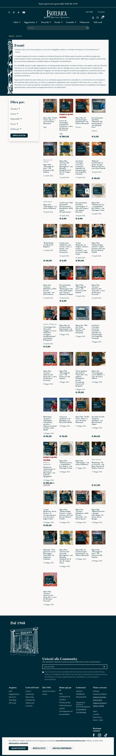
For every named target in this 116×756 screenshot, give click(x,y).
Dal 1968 (89, 12)
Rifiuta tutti (39, 748)
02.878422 (80, 694)
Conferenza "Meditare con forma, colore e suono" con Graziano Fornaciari (65, 247)
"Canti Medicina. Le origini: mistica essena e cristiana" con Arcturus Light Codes (82, 248)
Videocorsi (29, 703)
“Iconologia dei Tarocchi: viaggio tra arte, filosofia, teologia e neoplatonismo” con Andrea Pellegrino (49, 333)
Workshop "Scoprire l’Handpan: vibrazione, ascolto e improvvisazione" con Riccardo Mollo (50, 423)
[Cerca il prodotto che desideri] (55, 28)
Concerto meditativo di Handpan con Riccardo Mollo (65, 419)
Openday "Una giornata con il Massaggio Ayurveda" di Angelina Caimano (49, 554)
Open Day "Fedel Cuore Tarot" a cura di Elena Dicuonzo (50, 120)
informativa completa (18, 743)
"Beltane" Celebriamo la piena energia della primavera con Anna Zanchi (98, 164)
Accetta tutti (18, 748)
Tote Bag (12, 700)
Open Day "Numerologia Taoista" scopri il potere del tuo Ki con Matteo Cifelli (98, 247)
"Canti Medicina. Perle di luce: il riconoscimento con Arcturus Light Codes (49, 514)
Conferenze (30, 700)
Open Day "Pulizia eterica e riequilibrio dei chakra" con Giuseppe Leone (98, 206)
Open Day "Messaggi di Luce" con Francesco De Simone (48, 168)
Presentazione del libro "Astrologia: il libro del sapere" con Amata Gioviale (82, 207)
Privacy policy (65, 703)
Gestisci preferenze (62, 748)
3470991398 (81, 713)
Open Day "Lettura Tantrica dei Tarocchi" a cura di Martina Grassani (98, 289)
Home (11, 36)
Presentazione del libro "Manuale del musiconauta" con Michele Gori (97, 122)
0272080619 (81, 710)
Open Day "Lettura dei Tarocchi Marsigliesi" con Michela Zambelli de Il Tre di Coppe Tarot (66, 167)
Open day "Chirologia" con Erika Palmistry (50, 206)
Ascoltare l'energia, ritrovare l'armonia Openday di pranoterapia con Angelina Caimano (81, 167)
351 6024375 (81, 697)
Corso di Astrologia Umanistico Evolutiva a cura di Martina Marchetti (66, 125)
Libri (10, 691)
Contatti (101, 12)
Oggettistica (14, 694)
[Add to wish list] (54, 103)
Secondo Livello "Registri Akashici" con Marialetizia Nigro (98, 420)
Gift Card (12, 703)
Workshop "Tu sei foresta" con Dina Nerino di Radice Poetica (98, 465)
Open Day (29, 697)
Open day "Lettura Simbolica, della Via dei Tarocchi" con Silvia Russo (49, 289)
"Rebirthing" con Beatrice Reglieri (48, 245)
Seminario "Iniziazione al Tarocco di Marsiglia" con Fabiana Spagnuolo (49, 472)
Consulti (28, 706)
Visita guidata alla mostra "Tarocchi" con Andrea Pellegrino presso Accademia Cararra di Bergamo (81, 378)
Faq (60, 694)
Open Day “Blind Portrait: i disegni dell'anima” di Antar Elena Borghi (98, 514)
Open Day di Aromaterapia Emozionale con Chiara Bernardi (82, 120)
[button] (23, 108)
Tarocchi (12, 697)
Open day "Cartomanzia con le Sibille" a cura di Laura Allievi (98, 374)
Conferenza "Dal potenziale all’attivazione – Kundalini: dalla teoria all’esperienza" (66, 207)
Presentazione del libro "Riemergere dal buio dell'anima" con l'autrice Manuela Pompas (66, 289)
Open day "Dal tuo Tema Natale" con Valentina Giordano (81, 329)
